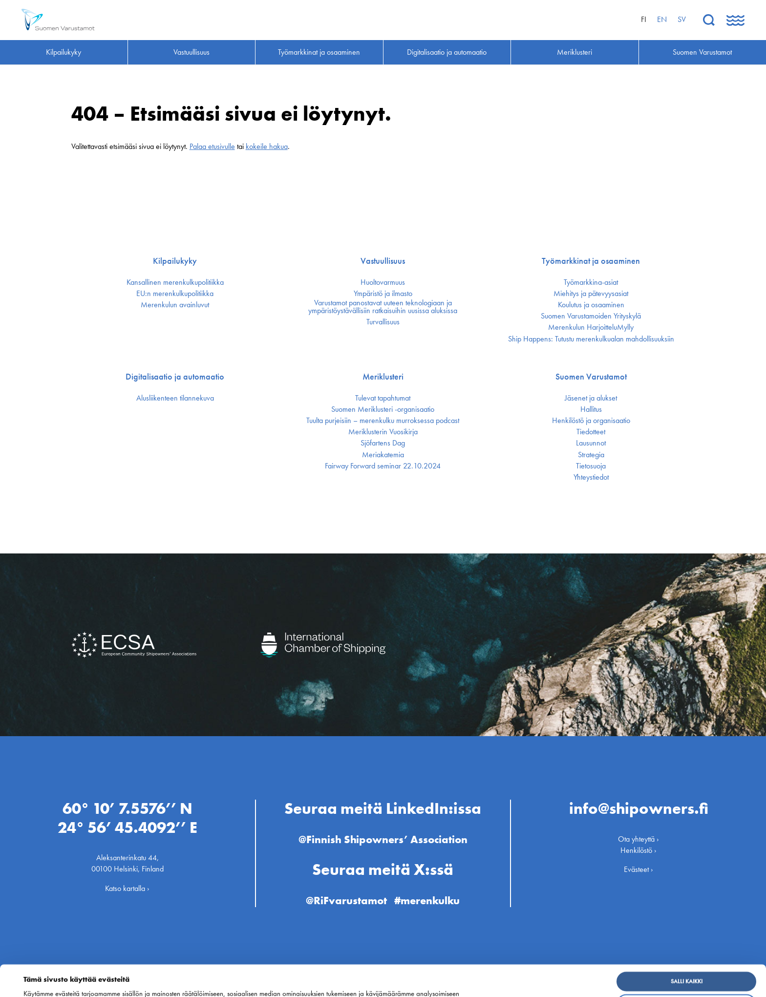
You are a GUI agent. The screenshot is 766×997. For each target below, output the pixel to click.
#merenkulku (427, 900)
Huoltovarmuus (383, 282)
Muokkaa (686, 974)
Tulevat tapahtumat (382, 398)
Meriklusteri (383, 376)
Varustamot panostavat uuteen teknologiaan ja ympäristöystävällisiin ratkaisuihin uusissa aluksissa (382, 307)
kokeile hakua (267, 146)
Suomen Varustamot (591, 376)
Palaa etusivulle (212, 146)
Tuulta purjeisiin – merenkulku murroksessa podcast (382, 420)
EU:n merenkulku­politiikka (174, 293)
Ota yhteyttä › (638, 839)
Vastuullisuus (383, 260)
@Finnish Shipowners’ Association (383, 839)
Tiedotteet (590, 432)
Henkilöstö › (638, 850)
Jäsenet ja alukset (591, 398)
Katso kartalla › (127, 888)
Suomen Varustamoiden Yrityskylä (591, 316)
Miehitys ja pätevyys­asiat (590, 293)
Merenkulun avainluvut (175, 305)
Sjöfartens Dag (383, 443)
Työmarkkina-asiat (591, 282)
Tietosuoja (591, 466)
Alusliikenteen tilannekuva (175, 398)
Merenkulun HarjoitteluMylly (591, 327)
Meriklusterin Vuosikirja (383, 432)
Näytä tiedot (45, 982)
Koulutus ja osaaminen (591, 305)
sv (682, 19)
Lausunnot (591, 443)
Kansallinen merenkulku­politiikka (175, 282)
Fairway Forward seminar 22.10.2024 (383, 466)
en (662, 19)
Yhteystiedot (591, 477)
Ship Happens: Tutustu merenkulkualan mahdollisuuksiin (591, 339)
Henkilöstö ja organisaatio (591, 420)
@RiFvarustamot (346, 900)
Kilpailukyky (175, 260)
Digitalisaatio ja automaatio (175, 376)
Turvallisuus (383, 322)
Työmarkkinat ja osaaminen (591, 260)
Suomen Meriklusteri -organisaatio (382, 409)
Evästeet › (638, 869)
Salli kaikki (686, 952)
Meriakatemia (383, 455)
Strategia (591, 455)
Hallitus (591, 409)
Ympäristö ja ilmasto (383, 293)
